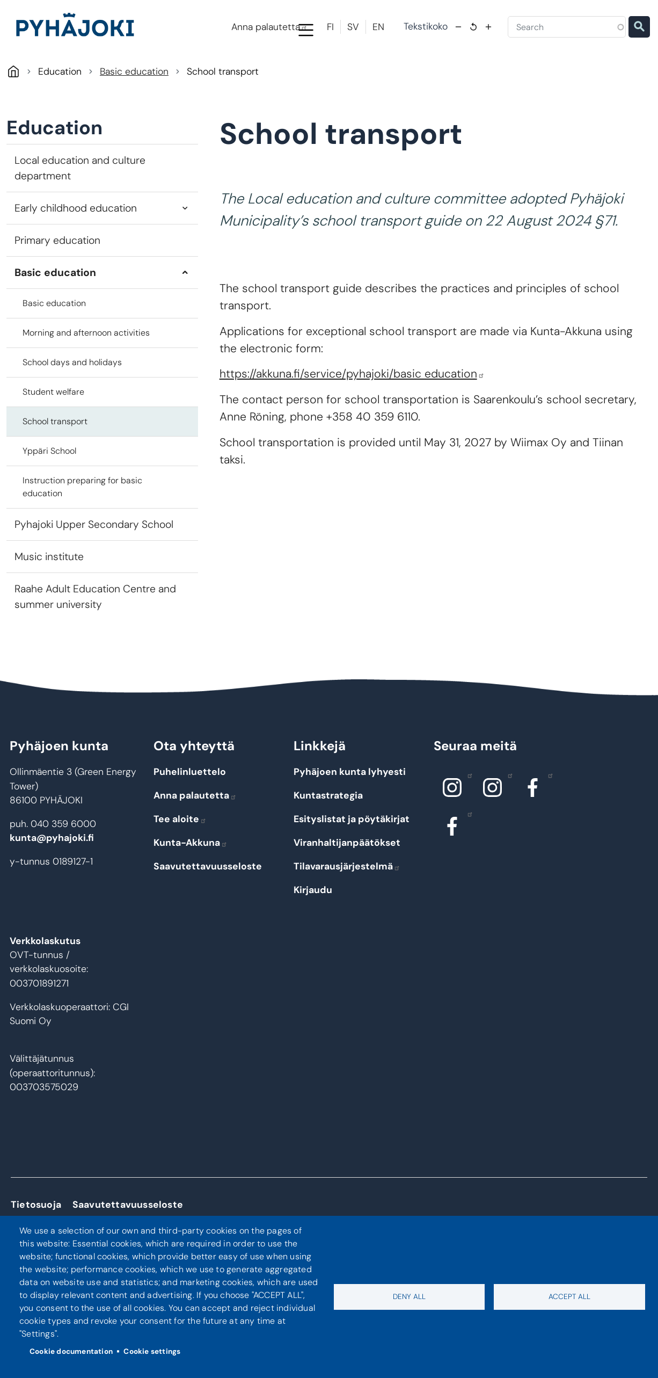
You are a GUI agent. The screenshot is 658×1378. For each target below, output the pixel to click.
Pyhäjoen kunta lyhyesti (350, 817)
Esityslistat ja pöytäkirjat (352, 865)
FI (330, 27)
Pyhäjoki (13, 117)
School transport (55, 467)
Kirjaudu (313, 935)
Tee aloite (180, 865)
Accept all (569, 1296)
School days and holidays (72, 408)
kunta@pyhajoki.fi (52, 883)
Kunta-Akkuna (190, 888)
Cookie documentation (71, 1351)
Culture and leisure (477, 76)
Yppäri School (49, 496)
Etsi (639, 27)
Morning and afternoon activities (86, 378)
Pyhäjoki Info (55, 76)
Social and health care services (367, 76)
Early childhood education (75, 253)
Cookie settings (151, 1351)
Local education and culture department (79, 213)
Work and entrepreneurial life (588, 76)
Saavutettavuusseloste (207, 912)
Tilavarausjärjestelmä (347, 912)
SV (353, 27)
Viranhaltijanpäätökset (347, 888)
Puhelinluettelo (189, 817)
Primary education (57, 285)
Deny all (409, 1296)
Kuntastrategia (328, 841)
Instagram (467, 820)
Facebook (547, 820)
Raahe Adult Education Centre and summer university (95, 642)
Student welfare (53, 437)
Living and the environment (156, 76)
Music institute (49, 602)
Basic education (134, 117)
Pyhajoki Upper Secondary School (93, 570)
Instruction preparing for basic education (82, 532)
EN (378, 27)
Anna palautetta (269, 27)
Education (257, 76)
